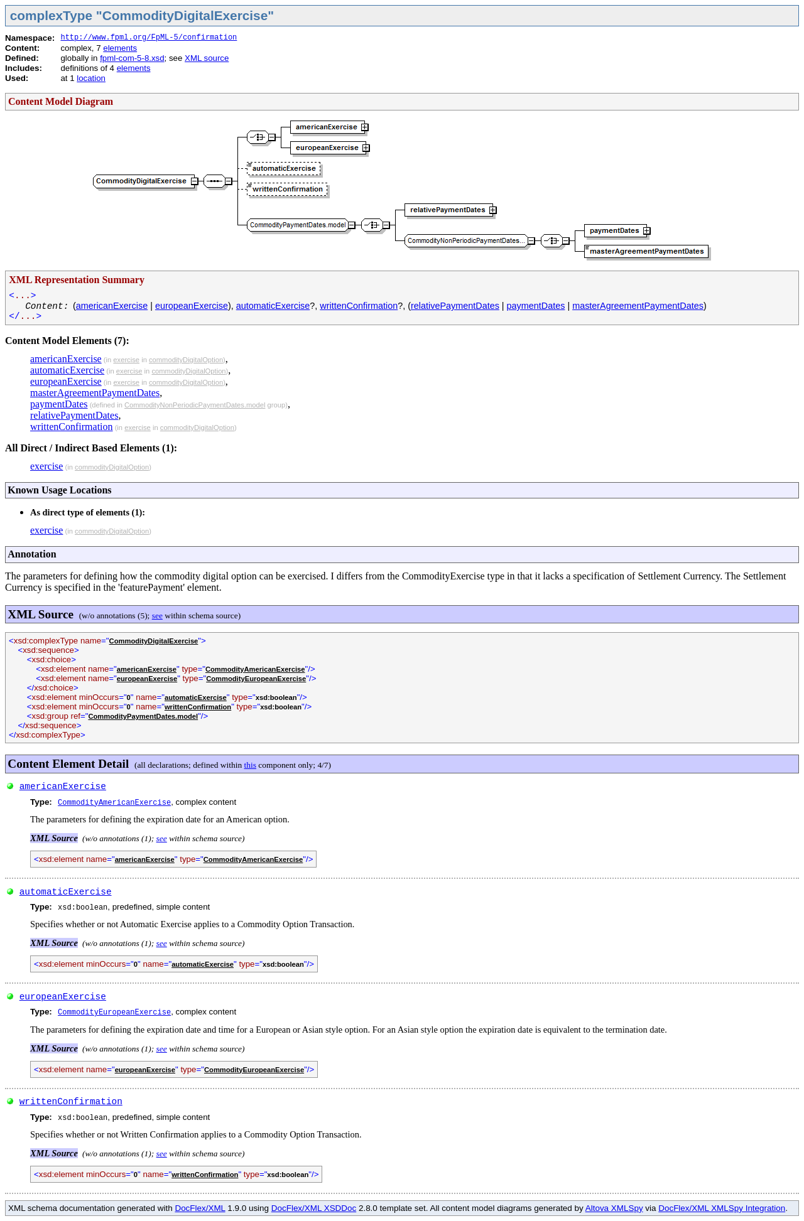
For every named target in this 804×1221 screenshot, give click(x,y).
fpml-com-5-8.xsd (132, 58)
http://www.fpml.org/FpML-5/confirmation (148, 37)
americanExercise (112, 306)
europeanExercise (191, 306)
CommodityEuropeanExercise (256, 678)
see (157, 615)
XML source (207, 58)
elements (120, 48)
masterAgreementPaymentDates (638, 306)
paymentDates (536, 306)
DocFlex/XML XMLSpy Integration (721, 1208)
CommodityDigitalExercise (153, 641)
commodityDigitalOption (186, 359)
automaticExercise (273, 306)
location (91, 78)
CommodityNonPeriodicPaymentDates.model (194, 405)
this (250, 765)
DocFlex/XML (200, 1208)
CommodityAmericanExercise (255, 669)
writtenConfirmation (359, 306)
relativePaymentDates (455, 306)
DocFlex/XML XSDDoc (313, 1208)
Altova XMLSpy (614, 1208)
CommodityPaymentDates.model (143, 716)
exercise (126, 359)
